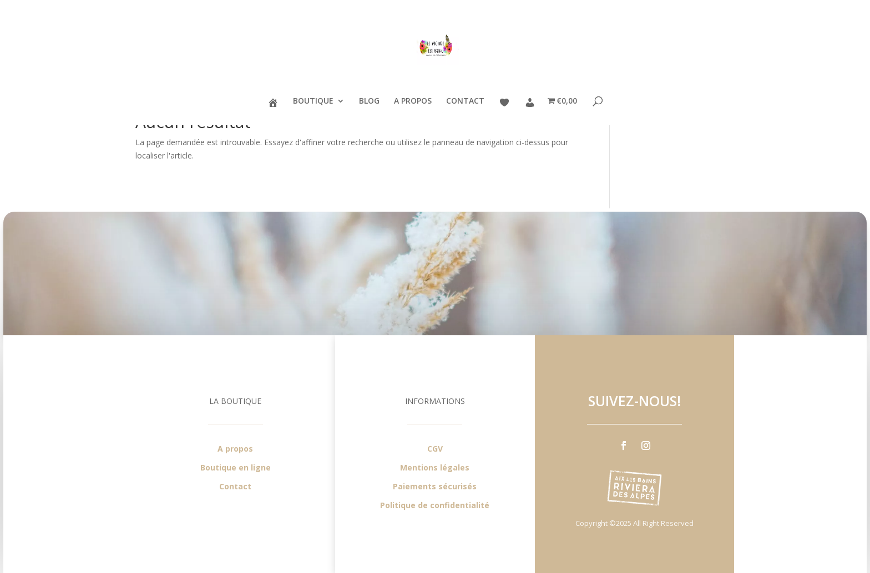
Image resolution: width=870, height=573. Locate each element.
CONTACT (465, 101)
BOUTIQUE (313, 101)
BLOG (369, 101)
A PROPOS (413, 101)
